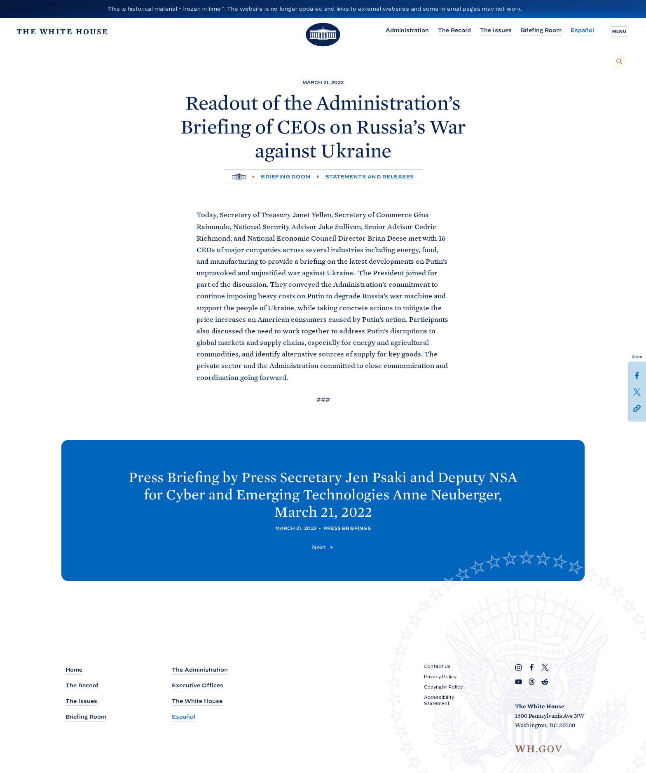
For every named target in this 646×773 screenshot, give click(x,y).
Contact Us (437, 666)
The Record (451, 30)
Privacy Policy (440, 676)
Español (579, 30)
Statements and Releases (369, 176)
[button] (637, 408)
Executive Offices (197, 685)
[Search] (619, 61)
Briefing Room (537, 30)
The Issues (492, 30)
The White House (197, 701)
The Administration (200, 670)
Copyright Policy (443, 686)
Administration (404, 30)
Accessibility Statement (439, 700)
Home (74, 670)
